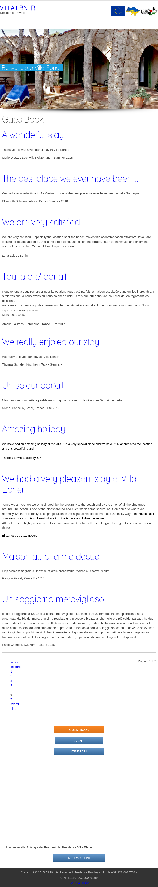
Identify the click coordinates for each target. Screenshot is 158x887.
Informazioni (79, 858)
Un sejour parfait (32, 385)
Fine (13, 708)
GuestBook (79, 729)
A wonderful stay (33, 134)
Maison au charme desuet (51, 556)
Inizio (14, 662)
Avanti (14, 704)
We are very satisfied (41, 222)
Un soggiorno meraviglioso (53, 598)
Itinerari (79, 751)
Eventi (79, 740)
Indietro (15, 666)
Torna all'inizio (79, 882)
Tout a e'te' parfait (34, 276)
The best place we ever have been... (70, 178)
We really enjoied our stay (50, 341)
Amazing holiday (34, 428)
